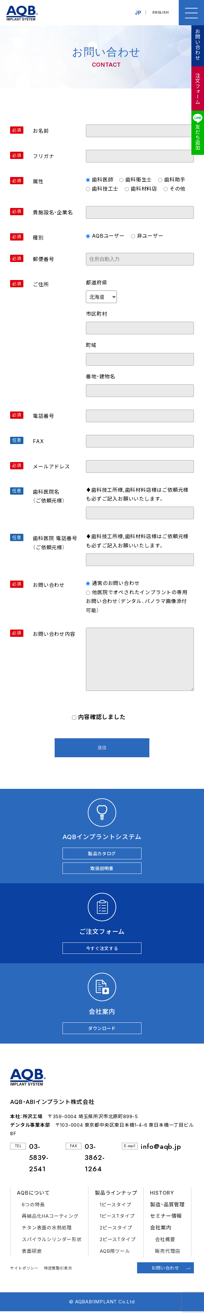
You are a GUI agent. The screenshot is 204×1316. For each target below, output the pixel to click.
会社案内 (160, 1232)
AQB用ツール (115, 1255)
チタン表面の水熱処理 (47, 1232)
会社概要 (165, 1244)
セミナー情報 (166, 1220)
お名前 (41, 131)
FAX (38, 441)
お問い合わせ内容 (54, 634)
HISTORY (162, 1197)
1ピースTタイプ (117, 1221)
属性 (38, 181)
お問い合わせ (197, 44)
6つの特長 (33, 1209)
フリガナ (43, 156)
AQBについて (33, 1197)
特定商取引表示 (58, 1272)
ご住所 (41, 284)
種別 (38, 238)
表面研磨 (32, 1255)
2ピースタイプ (116, 1232)
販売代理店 (167, 1255)
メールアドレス (51, 466)
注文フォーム (197, 89)
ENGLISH (159, 12)
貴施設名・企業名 (53, 212)
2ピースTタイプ (117, 1244)
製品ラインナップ (116, 1197)
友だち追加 (197, 137)
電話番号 (43, 416)
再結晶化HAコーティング (50, 1221)
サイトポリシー (24, 1272)
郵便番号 (43, 259)
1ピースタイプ (115, 1209)
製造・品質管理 (167, 1209)
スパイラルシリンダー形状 (52, 1244)
